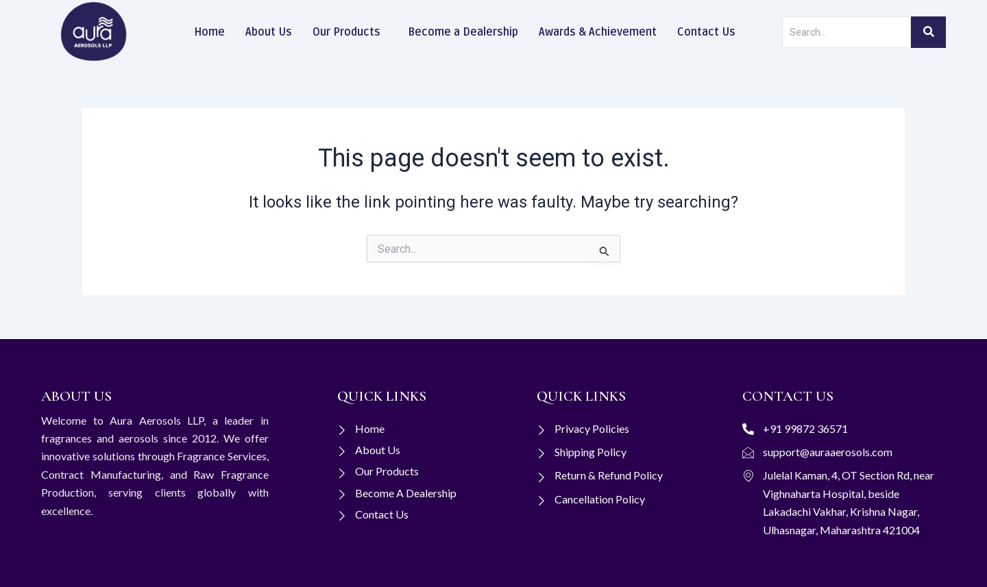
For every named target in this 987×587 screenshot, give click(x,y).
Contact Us (706, 32)
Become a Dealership (463, 32)
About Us (268, 32)
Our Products (346, 32)
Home (209, 32)
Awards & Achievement (598, 32)
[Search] (846, 32)
